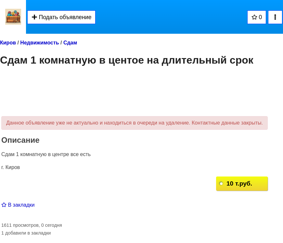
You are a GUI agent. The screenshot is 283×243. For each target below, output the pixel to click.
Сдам (70, 42)
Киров (8, 42)
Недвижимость (39, 42)
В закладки (17, 205)
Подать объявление (61, 17)
